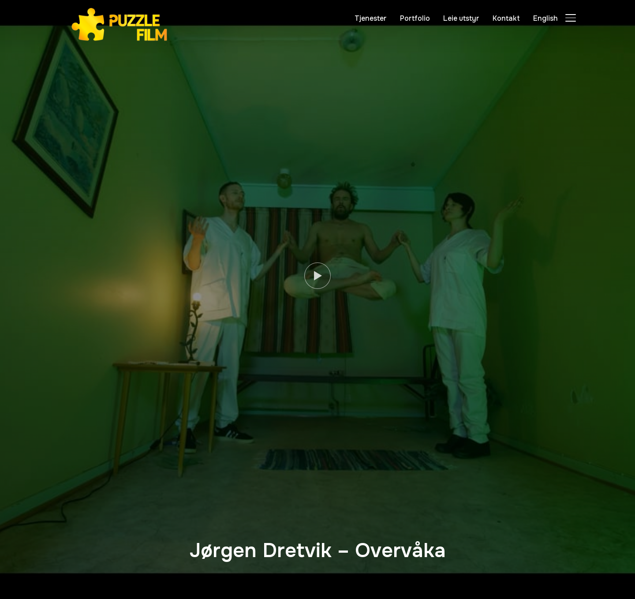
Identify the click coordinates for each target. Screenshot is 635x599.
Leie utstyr (461, 18)
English (545, 18)
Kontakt (506, 18)
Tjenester (371, 18)
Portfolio (415, 18)
